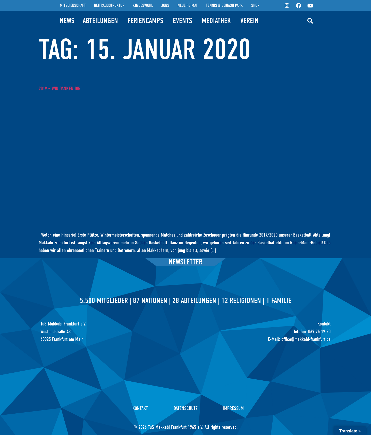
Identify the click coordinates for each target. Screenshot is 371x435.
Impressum (233, 408)
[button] (310, 21)
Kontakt (140, 408)
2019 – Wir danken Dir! (60, 88)
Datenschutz (186, 408)
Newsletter (185, 261)
